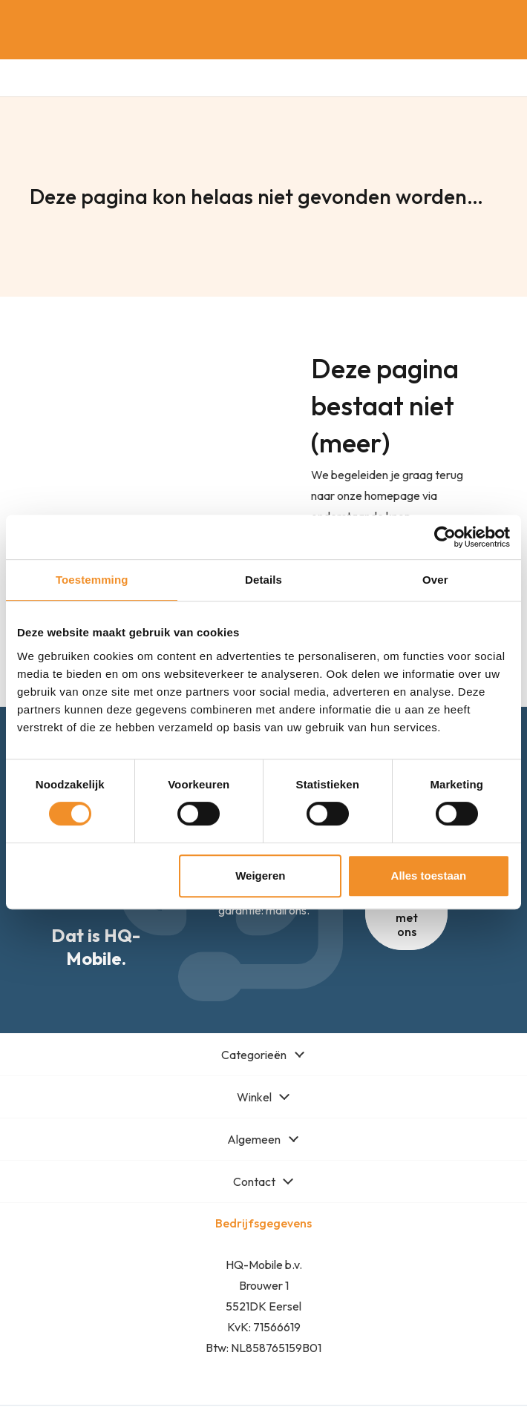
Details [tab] (263, 579)
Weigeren (260, 875)
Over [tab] (435, 579)
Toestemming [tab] (92, 579)
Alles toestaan (429, 875)
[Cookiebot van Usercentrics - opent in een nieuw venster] (445, 537)
